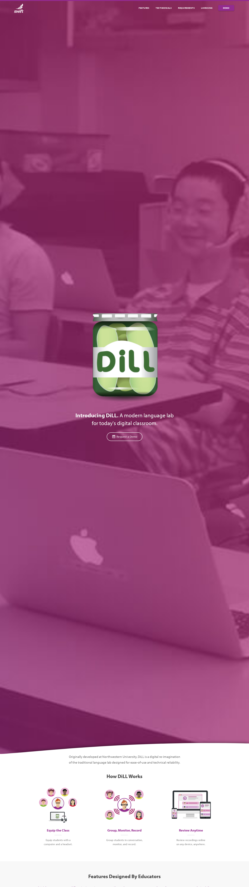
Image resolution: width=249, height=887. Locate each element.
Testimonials (164, 8)
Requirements (186, 8)
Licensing (207, 8)
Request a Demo (124, 436)
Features (144, 8)
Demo (226, 8)
